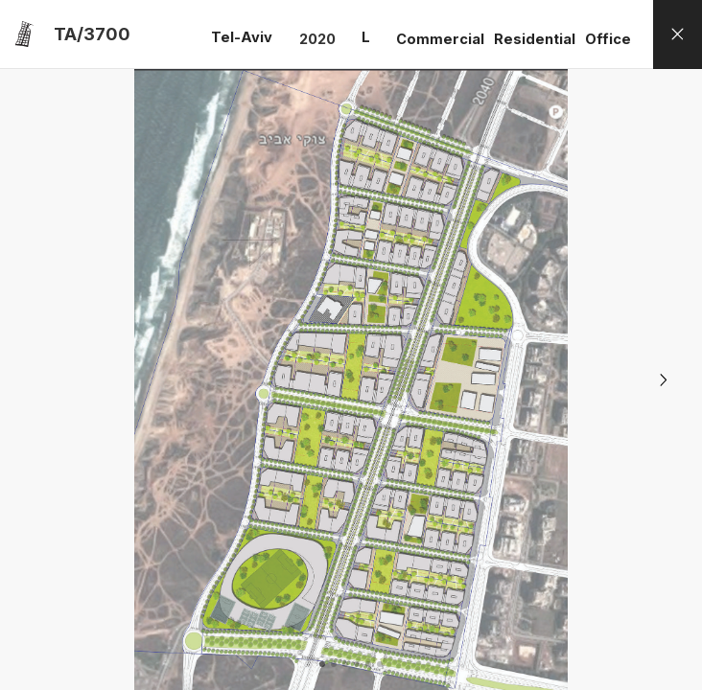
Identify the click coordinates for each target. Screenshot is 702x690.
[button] (663, 379)
